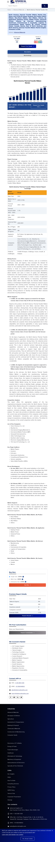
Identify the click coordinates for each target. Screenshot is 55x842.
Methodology (27, 55)
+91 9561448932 (20, 686)
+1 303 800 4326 (19, 683)
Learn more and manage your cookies (12, 835)
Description (27, 52)
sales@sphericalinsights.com (19, 690)
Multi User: (16, 579)
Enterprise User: (17, 582)
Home (9, 10)
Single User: (16, 577)
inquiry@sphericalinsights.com (20, 693)
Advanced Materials (18, 10)
